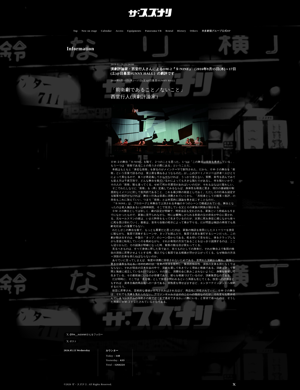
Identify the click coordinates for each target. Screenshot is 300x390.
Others (194, 31)
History (181, 31)
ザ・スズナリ (79, 384)
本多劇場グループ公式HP (216, 31)
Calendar (106, 31)
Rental (169, 31)
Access (119, 31)
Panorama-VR (153, 31)
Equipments (134, 31)
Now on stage (89, 31)
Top (75, 31)
